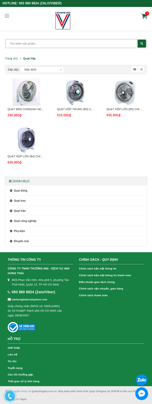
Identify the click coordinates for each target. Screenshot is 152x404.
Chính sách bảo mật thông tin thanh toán (105, 275)
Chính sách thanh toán (93, 295)
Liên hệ (12, 354)
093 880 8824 (40, 3)
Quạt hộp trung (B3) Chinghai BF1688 (85, 109)
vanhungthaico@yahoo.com (29, 299)
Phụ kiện (17, 231)
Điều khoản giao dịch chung (97, 282)
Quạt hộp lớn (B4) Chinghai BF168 (33, 156)
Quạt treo (17, 201)
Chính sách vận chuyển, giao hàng (101, 288)
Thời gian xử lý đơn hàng (23, 381)
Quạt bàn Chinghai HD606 (27, 109)
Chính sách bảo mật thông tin (97, 268)
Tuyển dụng (15, 368)
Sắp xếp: (13, 69)
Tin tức (12, 361)
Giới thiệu (14, 347)
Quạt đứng (18, 191)
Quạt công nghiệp (22, 221)
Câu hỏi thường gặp (20, 374)
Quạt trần (17, 211)
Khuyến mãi (19, 241)
